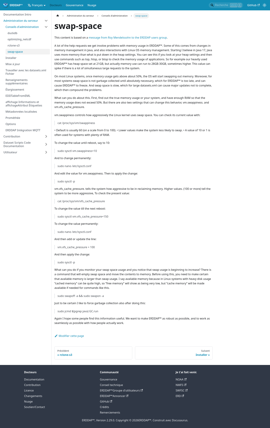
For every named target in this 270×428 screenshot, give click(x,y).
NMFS (181, 385)
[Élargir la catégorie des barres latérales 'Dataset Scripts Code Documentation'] (46, 144)
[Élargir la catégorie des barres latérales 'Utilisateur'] (46, 152)
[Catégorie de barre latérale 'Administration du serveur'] (46, 20)
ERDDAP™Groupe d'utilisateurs (121, 390)
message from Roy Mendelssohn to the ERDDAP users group (128, 37)
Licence (29, 390)
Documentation (34, 379)
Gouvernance (74, 5)
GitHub (253, 5)
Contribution (32, 385)
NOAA (181, 379)
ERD (180, 396)
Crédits (104, 407)
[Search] (226, 5)
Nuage (91, 5)
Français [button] (35, 5)
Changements (33, 396)
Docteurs (56, 5)
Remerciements (110, 412)
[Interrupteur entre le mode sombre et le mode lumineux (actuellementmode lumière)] (264, 5)
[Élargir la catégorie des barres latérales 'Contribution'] (46, 136)
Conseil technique (111, 385)
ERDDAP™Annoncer (114, 396)
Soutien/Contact (34, 407)
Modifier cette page (69, 336)
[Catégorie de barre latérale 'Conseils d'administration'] (46, 27)
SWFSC (182, 390)
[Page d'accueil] (57, 15)
